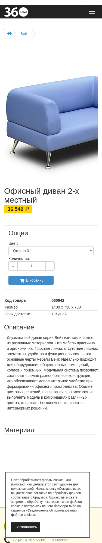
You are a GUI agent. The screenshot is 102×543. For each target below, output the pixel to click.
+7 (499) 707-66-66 (29, 540)
